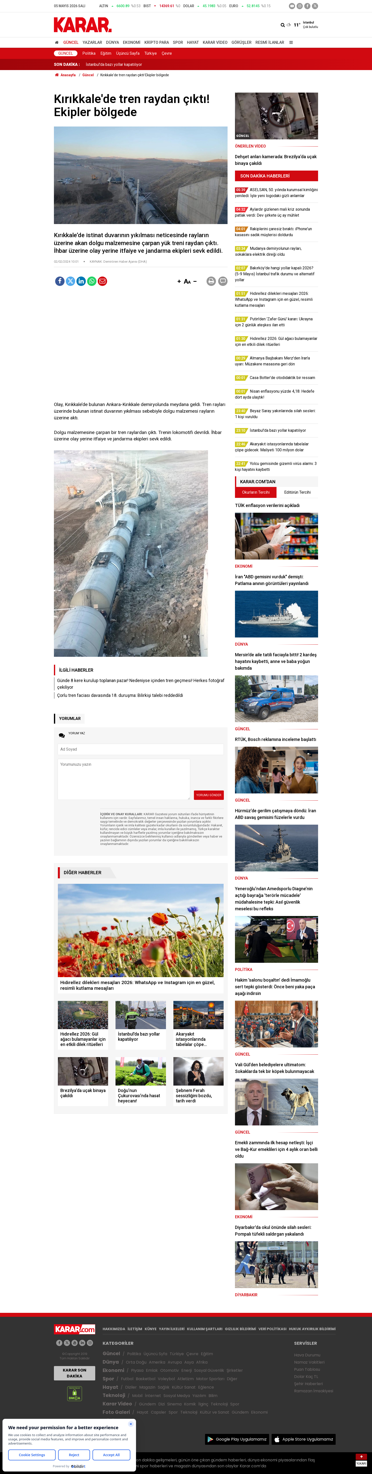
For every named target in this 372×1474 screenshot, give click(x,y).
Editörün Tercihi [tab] (297, 492)
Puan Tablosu (307, 1369)
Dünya (112, 42)
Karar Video (215, 42)
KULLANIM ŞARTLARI (204, 1328)
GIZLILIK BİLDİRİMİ (240, 1328)
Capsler (158, 1412)
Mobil (137, 1395)
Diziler (131, 1387)
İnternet (153, 1395)
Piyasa (137, 1370)
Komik (190, 1404)
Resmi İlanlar (270, 42)
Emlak (152, 1370)
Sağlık (163, 1387)
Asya (189, 1362)
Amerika (157, 1362)
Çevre (167, 53)
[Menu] (290, 42)
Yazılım (199, 1395)
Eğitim (105, 53)
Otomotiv (169, 1370)
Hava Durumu (307, 1355)
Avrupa (175, 1362)
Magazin (147, 1387)
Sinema (174, 1404)
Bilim (213, 1395)
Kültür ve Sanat (214, 1412)
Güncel (71, 42)
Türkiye (150, 53)
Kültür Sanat (184, 1387)
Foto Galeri (116, 1412)
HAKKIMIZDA (114, 1328)
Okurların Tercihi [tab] (256, 492)
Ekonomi (131, 42)
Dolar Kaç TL (306, 1376)
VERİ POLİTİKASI (272, 1328)
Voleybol (166, 1379)
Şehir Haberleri (308, 1384)
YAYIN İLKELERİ (172, 1328)
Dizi (161, 1404)
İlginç (203, 1404)
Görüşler (242, 42)
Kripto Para (156, 42)
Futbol (127, 1379)
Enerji (186, 1370)
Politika (88, 53)
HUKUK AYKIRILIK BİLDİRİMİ (312, 1328)
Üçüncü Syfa (155, 1354)
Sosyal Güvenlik (209, 1370)
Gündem (147, 1404)
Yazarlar (92, 42)
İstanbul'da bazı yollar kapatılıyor (114, 64)
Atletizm (185, 1379)
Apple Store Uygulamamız (307, 1439)
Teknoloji (114, 1395)
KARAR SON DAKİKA (74, 1373)
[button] (179, 281)
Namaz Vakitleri (309, 1362)
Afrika (202, 1362)
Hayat (193, 42)
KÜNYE (151, 1328)
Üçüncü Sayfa (128, 53)
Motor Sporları (210, 1379)
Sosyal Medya (176, 1395)
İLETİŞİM (135, 1328)
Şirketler (235, 1370)
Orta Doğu (136, 1362)
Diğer (232, 1379)
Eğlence (206, 1387)
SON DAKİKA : (67, 64)
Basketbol (145, 1379)
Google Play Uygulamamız (241, 1439)
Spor (178, 42)
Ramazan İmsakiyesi (313, 1391)
